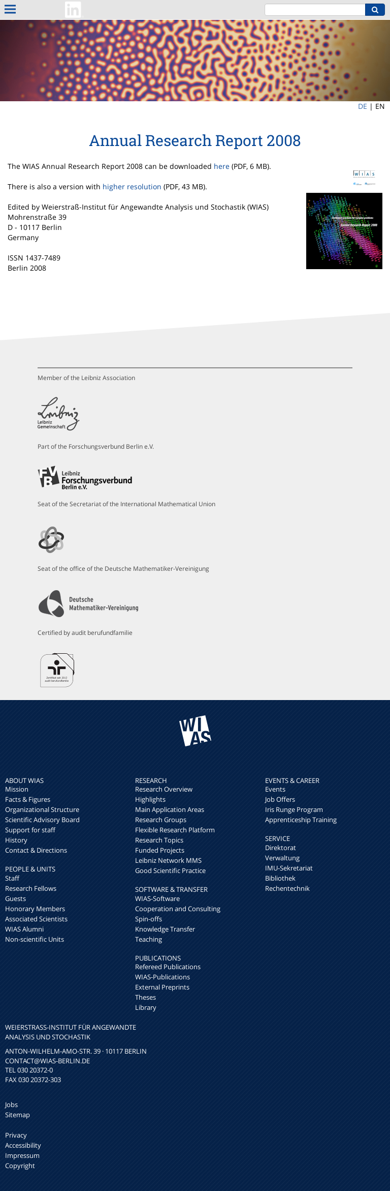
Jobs (11, 1104)
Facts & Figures (27, 799)
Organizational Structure (42, 809)
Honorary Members (35, 908)
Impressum (22, 1155)
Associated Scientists (36, 918)
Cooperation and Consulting (177, 908)
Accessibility (23, 1145)
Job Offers (280, 799)
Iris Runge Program (294, 809)
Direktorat (280, 847)
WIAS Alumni (24, 929)
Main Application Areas (169, 809)
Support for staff (30, 829)
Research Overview (163, 789)
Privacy (16, 1135)
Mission (16, 789)
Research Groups (160, 819)
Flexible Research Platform (175, 829)
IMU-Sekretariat (289, 868)
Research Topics (159, 840)
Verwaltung (282, 857)
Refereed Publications (168, 966)
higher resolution (132, 186)
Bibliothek (280, 878)
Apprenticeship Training (301, 819)
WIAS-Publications (162, 976)
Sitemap (17, 1114)
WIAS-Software (157, 898)
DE (362, 106)
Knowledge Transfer (165, 929)
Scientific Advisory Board (42, 819)
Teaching (148, 939)
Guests (15, 898)
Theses (145, 997)
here (222, 166)
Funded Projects (159, 850)
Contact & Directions (36, 850)
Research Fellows (30, 888)
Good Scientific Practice (170, 870)
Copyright (20, 1165)
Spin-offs (148, 918)
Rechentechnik (287, 888)
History (16, 840)
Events (275, 789)
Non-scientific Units (34, 939)
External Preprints (162, 987)
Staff (12, 878)
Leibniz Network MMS (168, 860)
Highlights (150, 799)
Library (145, 1007)
